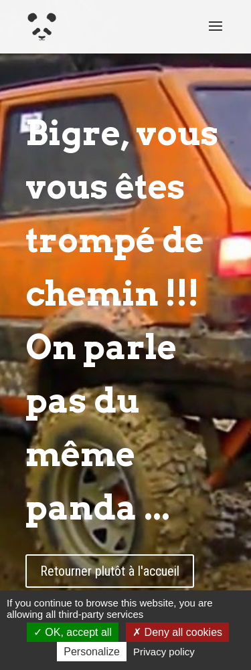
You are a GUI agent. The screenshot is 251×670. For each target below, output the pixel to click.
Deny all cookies (177, 632)
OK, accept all (72, 632)
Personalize (92, 651)
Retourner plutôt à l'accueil (109, 571)
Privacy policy (164, 651)
